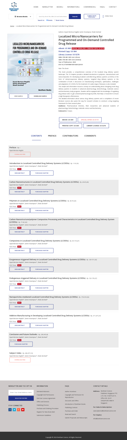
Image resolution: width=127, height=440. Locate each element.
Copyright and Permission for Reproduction (74, 396)
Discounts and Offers (72, 401)
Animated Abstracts (43, 391)
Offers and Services (43, 402)
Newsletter (47, 7)
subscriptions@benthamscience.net (104, 411)
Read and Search (70, 414)
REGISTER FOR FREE (21, 398)
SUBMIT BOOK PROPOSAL (91, 16)
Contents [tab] (36, 135)
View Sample (18, 96)
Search (74, 16)
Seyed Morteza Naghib (71, 32)
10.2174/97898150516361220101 (72, 64)
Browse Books (21, 16)
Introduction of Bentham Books (75, 404)
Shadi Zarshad (96, 32)
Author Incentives (70, 391)
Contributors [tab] (70, 135)
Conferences (90, 7)
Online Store (109, 16)
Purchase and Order (71, 411)
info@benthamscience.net (101, 419)
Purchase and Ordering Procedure (47, 408)
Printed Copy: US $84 (70, 126)
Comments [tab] (90, 135)
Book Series (59, 20)
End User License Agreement (46, 398)
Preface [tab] (52, 135)
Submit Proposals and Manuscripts (76, 418)
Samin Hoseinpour (85, 32)
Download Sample (40, 96)
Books (60, 7)
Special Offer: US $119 (89, 120)
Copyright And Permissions (45, 395)
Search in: (41, 20)
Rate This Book (63, 68)
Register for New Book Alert (46, 412)
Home (36, 7)
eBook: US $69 (67, 120)
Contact (113, 7)
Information (73, 7)
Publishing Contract (71, 407)
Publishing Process (43, 405)
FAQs (102, 7)
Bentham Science (62, 437)
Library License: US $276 (96, 126)
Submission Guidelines (44, 415)
